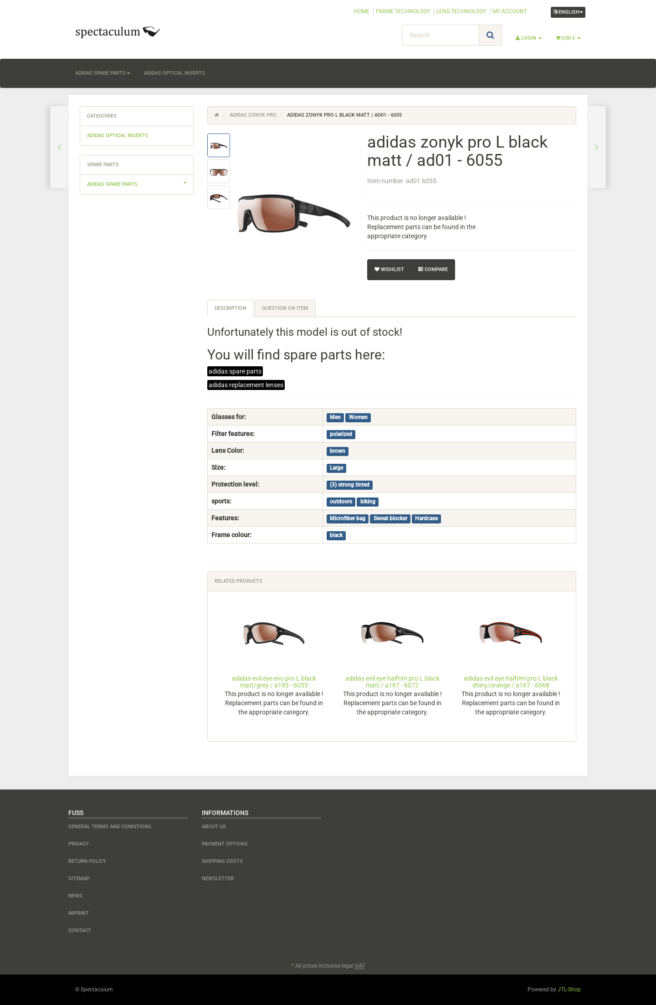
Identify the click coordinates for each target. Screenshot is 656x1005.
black (336, 535)
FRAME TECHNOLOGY (403, 11)
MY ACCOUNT (509, 11)
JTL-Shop (569, 989)
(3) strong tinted (349, 485)
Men (335, 417)
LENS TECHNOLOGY (461, 11)
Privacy (78, 844)
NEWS (75, 896)
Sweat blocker (390, 518)
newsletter (218, 879)
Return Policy (87, 861)
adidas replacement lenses (246, 385)
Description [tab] (230, 308)
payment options (225, 844)
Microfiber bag (347, 518)
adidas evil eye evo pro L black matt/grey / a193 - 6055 (274, 682)
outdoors (341, 501)
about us (214, 827)
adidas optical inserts (174, 73)
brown (337, 451)
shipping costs (222, 861)
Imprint (78, 913)
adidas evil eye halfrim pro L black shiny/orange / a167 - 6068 (511, 682)
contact (79, 930)
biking (367, 501)
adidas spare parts (102, 73)
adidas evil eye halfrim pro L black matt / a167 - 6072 (392, 682)
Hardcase (426, 518)
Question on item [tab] (285, 308)
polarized (341, 434)
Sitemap (79, 879)
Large (336, 468)
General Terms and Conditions (109, 827)
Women (358, 417)
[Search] (440, 35)
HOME (361, 11)
